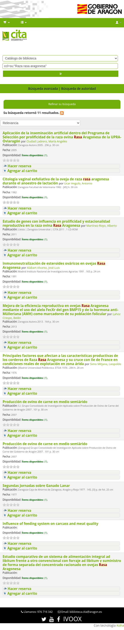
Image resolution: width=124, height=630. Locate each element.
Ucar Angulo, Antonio (78, 183)
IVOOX (72, 619)
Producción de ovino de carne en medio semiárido (45, 401)
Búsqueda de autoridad (78, 88)
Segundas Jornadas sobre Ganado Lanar (36, 485)
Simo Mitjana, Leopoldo (105, 364)
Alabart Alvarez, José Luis (43, 268)
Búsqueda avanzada (43, 88)
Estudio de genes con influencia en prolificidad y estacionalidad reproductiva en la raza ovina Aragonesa (56, 223)
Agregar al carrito (22, 171)
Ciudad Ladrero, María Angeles (46, 141)
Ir (61, 74)
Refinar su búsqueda (62, 104)
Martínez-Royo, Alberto (102, 226)
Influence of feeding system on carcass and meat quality (50, 523)
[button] (6, 22)
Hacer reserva (19, 166)
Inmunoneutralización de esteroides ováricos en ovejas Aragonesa (53, 265)
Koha (120, 625)
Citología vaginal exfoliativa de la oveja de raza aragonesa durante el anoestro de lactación (55, 181)
